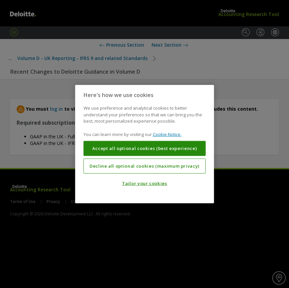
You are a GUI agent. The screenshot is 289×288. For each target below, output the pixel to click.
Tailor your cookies (144, 183)
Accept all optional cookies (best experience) (144, 148)
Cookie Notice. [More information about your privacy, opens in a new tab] (167, 134)
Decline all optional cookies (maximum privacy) (144, 166)
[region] (144, 144)
